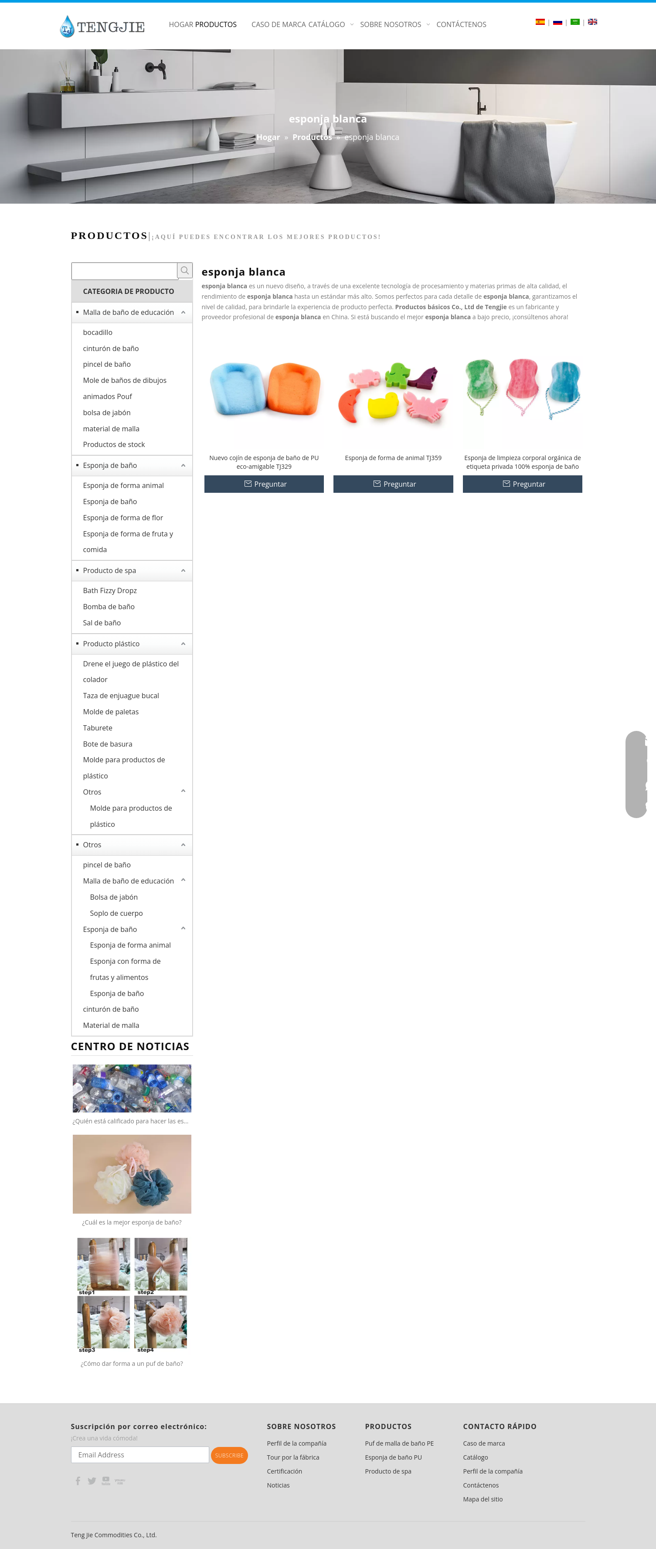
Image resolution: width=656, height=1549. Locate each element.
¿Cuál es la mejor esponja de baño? (131, 1222)
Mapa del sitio (483, 1499)
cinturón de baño (111, 348)
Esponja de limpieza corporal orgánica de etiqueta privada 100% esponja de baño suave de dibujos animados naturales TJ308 (522, 462)
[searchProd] (125, 271)
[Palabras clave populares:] (185, 270)
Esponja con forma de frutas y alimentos (125, 969)
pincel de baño (107, 364)
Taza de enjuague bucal (121, 695)
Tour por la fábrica (293, 1457)
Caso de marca (484, 1443)
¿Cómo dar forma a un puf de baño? (132, 1363)
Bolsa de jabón (114, 897)
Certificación (285, 1471)
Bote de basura (108, 744)
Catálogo (475, 1457)
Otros (92, 792)
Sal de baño (102, 623)
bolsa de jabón (107, 412)
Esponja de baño (110, 465)
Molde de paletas (111, 711)
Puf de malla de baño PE (399, 1443)
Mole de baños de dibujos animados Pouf (125, 388)
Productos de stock (114, 444)
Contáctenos (481, 1485)
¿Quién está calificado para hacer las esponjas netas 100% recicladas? (132, 1121)
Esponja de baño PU (393, 1457)
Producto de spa (109, 570)
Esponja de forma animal (123, 485)
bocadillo (98, 332)
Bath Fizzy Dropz (110, 590)
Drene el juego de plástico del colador (131, 672)
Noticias (278, 1485)
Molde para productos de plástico (124, 768)
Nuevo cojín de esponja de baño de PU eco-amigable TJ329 (264, 462)
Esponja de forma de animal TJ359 (393, 458)
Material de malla (111, 1025)
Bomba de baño (109, 606)
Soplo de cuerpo (116, 913)
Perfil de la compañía (297, 1443)
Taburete (98, 728)
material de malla (111, 428)
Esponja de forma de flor (123, 517)
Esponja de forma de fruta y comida (128, 542)
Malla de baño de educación (128, 312)
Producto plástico (111, 643)
